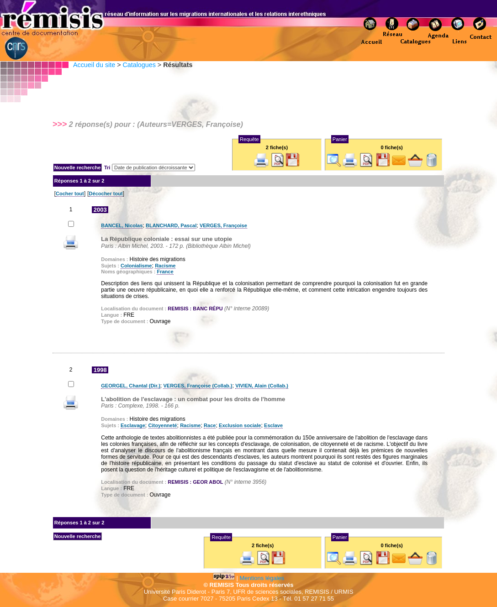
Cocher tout (70, 193)
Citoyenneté (162, 425)
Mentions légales (262, 578)
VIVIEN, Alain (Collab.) (261, 385)
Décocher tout (106, 193)
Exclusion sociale (240, 425)
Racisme (165, 265)
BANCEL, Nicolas (122, 225)
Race (210, 425)
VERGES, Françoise (223, 225)
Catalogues (138, 64)
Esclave (273, 425)
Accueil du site (94, 64)
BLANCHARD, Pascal (171, 225)
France (165, 271)
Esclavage (133, 425)
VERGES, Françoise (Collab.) (197, 385)
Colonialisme (136, 265)
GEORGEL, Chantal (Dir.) (130, 385)
